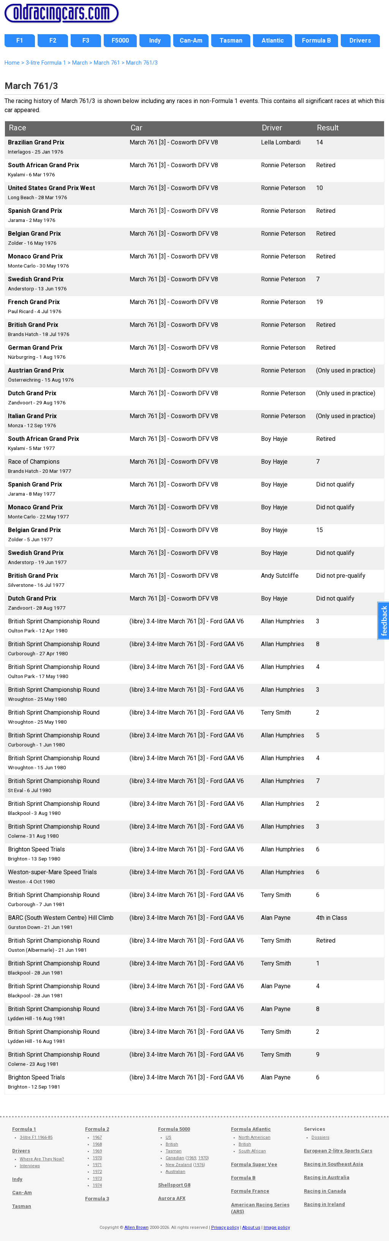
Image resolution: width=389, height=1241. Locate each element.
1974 (97, 1185)
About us (251, 1227)
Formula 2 (97, 1129)
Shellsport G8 (174, 1185)
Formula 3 (97, 1198)
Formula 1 (24, 1129)
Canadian (175, 1157)
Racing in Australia (326, 1177)
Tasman (21, 1206)
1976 (199, 1164)
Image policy (277, 1227)
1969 (97, 1151)
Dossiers (320, 1137)
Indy (17, 1179)
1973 (97, 1178)
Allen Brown (137, 1227)
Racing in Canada (325, 1191)
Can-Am (22, 1192)
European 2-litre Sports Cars (338, 1151)
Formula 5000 (174, 1129)
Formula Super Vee (254, 1164)
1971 (97, 1164)
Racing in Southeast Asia (333, 1164)
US (168, 1137)
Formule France (250, 1191)
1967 (97, 1137)
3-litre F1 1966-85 (36, 1137)
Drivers (21, 1151)
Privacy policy (225, 1227)
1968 (97, 1144)
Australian (175, 1171)
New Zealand (179, 1164)
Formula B (243, 1178)
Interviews (30, 1165)
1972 (97, 1171)
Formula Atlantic (251, 1129)
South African (252, 1151)
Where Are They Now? (42, 1159)
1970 (97, 1157)
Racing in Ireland (324, 1204)
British (172, 1144)
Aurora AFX (171, 1198)
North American (254, 1137)
